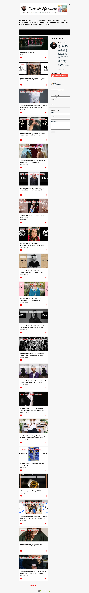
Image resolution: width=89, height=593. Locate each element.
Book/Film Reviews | (26, 22)
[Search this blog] (60, 97)
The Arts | (30, 20)
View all (22, 33)
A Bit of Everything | (54, 20)
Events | (66, 22)
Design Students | (56, 22)
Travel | (64, 20)
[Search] (69, 5)
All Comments (56, 84)
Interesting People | (42, 22)
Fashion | (22, 20)
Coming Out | (38, 24)
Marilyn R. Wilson (63, 43)
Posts (54, 83)
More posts (33, 585)
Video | (46, 24)
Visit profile (61, 69)
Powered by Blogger (44, 591)
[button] (46, 58)
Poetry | (22, 24)
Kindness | (29, 24)
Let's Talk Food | (40, 20)
